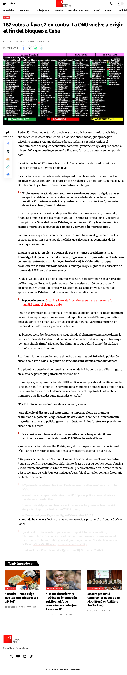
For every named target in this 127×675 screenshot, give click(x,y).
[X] (11, 655)
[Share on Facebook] (23, 48)
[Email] (8, 160)
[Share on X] (29, 48)
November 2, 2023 (82, 514)
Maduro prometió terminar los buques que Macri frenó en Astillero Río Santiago (103, 598)
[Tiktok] (31, 655)
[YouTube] (18, 655)
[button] (6, 3)
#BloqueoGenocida (97, 485)
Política (10, 588)
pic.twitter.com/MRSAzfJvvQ (62, 508)
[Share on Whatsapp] (35, 48)
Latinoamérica (96, 588)
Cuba (6, 18)
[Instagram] (24, 655)
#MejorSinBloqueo (33, 508)
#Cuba (26, 489)
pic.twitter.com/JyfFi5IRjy (72, 543)
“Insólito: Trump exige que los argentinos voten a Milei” (21, 596)
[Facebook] (5, 655)
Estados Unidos (54, 588)
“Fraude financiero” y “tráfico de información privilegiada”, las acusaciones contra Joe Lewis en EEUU (61, 600)
